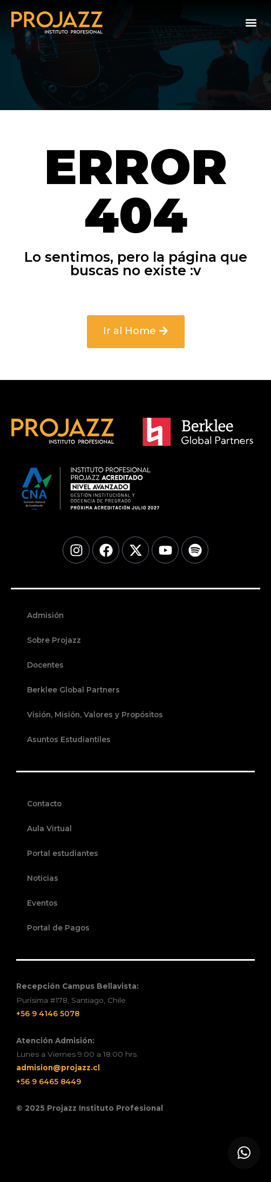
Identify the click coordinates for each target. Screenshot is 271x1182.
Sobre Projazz (54, 640)
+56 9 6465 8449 (48, 1081)
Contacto (44, 803)
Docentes (45, 665)
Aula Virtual (49, 828)
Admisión (45, 615)
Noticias (42, 878)
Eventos (42, 903)
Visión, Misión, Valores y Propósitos (95, 714)
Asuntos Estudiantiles (69, 739)
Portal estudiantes (62, 853)
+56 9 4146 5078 (47, 1013)
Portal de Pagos (58, 927)
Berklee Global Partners (73, 689)
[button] (251, 23)
